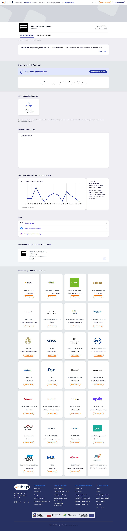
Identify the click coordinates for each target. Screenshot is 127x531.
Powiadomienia (38, 504)
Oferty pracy (18, 2)
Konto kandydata (105, 2)
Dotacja (98, 504)
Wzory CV (78, 491)
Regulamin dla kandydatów (42, 501)
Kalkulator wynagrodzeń (53, 2)
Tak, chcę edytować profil (100, 28)
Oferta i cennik (58, 488)
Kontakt (98, 491)
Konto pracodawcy (60, 495)
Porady (35, 2)
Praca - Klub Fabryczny (27, 35)
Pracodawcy (27, 2)
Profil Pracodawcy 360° (61, 491)
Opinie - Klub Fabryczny (44, 35)
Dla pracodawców (119, 2)
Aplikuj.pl (20, 40)
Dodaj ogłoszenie (68, 2)
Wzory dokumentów (81, 495)
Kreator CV (41, 2)
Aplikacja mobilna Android (82, 501)
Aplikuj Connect (100, 501)
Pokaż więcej (102, 51)
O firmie (98, 488)
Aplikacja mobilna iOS (81, 504)
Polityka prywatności (102, 495)
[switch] (98, 71)
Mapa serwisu (100, 508)
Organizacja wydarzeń (102, 498)
